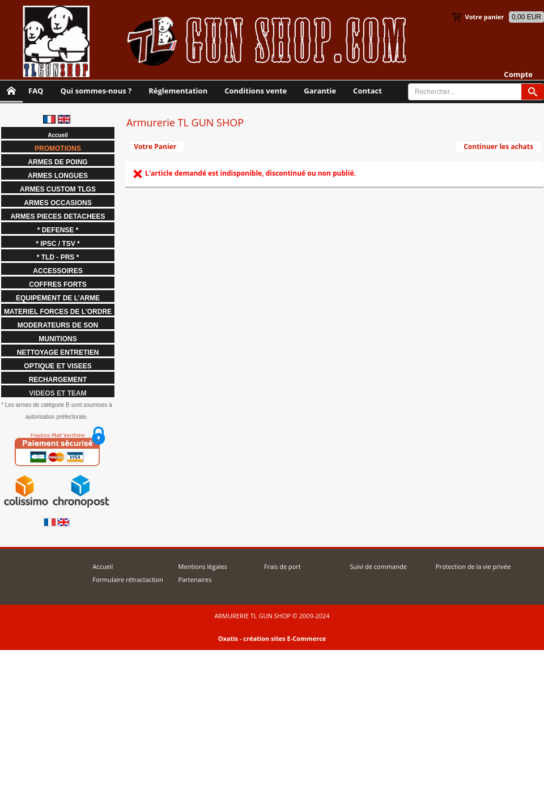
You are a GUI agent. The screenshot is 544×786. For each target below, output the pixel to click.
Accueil (102, 566)
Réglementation (177, 91)
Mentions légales (202, 566)
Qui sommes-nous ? (95, 91)
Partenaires (195, 579)
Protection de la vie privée (473, 566)
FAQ (35, 91)
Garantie (320, 91)
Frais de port (282, 566)
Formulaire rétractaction (127, 579)
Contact (367, 91)
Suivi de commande (378, 566)
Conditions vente (255, 91)
